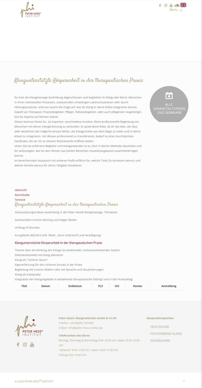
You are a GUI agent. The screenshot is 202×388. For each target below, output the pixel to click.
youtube (171, 5)
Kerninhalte (22, 195)
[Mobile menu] (176, 9)
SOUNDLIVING (160, 341)
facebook (160, 5)
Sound (177, 5)
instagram (165, 5)
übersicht (21, 190)
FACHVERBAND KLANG (166, 334)
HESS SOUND (159, 327)
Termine (20, 199)
